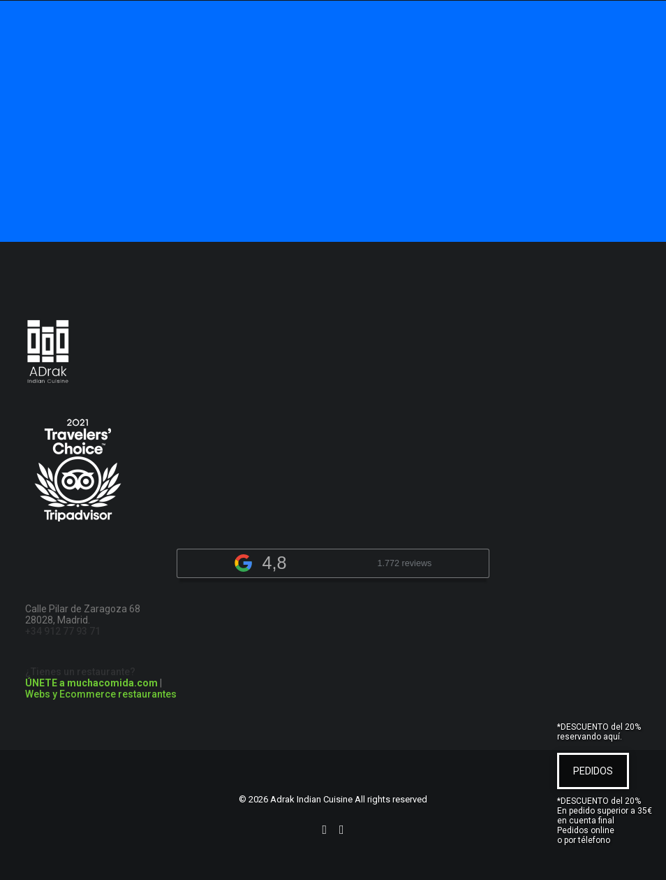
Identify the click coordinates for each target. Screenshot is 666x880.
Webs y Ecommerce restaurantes (101, 694)
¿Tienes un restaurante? (91, 677)
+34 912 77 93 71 (63, 631)
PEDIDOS (593, 771)
